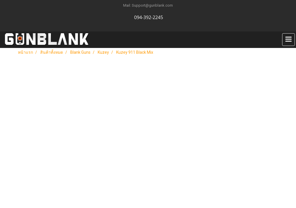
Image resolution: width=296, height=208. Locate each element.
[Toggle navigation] (288, 39)
